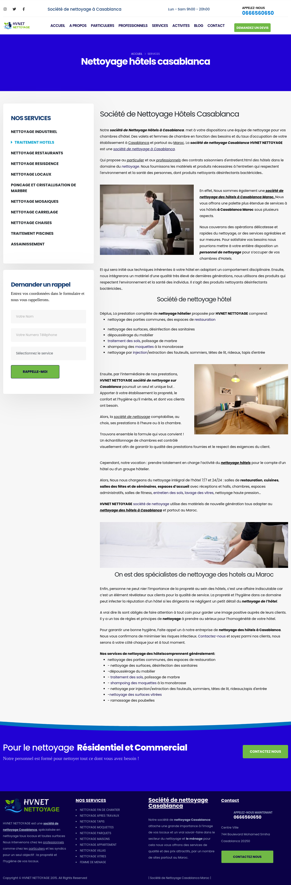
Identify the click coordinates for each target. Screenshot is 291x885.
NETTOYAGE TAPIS (93, 821)
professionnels (54, 842)
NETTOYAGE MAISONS (96, 839)
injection (140, 352)
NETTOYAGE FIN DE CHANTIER (101, 810)
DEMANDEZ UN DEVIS (254, 26)
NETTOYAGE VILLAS (93, 850)
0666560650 (258, 11)
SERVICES (162, 23)
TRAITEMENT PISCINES (32, 233)
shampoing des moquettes (133, 683)
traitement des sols (124, 340)
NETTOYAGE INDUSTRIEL (34, 131)
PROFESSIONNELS (135, 23)
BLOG (200, 23)
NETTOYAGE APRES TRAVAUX (100, 816)
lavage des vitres (199, 492)
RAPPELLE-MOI (35, 371)
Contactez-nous (212, 636)
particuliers (37, 848)
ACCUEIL (59, 23)
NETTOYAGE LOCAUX (31, 174)
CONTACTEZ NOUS (265, 751)
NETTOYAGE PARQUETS (96, 833)
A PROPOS (80, 23)
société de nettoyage (151, 503)
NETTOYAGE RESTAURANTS (37, 153)
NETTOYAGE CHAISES (31, 223)
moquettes (144, 346)
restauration (205, 319)
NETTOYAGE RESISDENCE (35, 163)
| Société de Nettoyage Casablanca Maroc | (181, 878)
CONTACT (218, 23)
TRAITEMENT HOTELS (34, 142)
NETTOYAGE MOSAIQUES (34, 201)
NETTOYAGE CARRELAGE (34, 212)
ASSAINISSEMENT (28, 244)
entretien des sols (168, 492)
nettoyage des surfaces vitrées (136, 694)
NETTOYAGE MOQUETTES (98, 827)
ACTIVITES (183, 23)
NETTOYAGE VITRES (94, 856)
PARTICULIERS (104, 23)
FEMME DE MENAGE (94, 862)
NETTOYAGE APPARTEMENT (99, 845)
